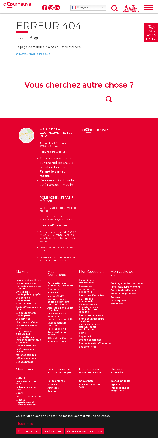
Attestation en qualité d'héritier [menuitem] (60, 308)
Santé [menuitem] (82, 332)
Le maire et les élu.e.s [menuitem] (28, 280)
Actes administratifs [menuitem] (28, 303)
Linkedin (57, 7)
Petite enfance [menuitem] (56, 381)
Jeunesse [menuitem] (53, 387)
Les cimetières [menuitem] (87, 346)
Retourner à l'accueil (36, 54)
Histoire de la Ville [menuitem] (27, 322)
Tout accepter (28, 431)
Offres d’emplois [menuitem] (26, 358)
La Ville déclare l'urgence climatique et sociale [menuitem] (28, 339)
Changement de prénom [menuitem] (56, 324)
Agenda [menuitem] (115, 384)
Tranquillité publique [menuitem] (123, 293)
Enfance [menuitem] (52, 384)
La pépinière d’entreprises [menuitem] (87, 281)
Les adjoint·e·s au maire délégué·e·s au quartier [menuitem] (28, 286)
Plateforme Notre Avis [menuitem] (89, 385)
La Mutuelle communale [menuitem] (86, 300)
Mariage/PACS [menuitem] (55, 296)
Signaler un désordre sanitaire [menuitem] (91, 319)
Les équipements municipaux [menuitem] (26, 314)
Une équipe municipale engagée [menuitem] (28, 293)
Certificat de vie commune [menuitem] (56, 314)
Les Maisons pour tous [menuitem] (26, 382)
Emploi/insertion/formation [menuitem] (95, 343)
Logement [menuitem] (85, 336)
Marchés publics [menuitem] (26, 355)
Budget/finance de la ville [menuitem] (28, 308)
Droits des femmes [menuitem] (90, 339)
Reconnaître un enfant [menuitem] (56, 333)
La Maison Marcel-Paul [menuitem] (26, 388)
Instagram (51, 7)
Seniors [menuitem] (51, 391)
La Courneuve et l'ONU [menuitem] (25, 350)
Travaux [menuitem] (115, 297)
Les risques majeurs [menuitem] (91, 315)
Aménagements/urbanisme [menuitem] (127, 283)
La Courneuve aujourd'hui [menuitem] (24, 332)
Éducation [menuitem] (85, 286)
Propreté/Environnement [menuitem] (125, 286)
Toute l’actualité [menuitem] (120, 381)
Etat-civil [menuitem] (52, 292)
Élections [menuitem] (53, 289)
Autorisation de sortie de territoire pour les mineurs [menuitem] (58, 302)
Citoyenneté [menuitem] (86, 381)
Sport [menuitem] (19, 393)
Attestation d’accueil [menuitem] (60, 338)
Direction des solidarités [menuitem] (87, 290)
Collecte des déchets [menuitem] (123, 290)
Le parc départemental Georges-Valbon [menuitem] (26, 402)
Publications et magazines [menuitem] (120, 389)
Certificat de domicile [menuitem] (60, 319)
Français (80, 7)
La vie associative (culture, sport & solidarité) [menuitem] (89, 327)
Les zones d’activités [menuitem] (91, 295)
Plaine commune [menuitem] (26, 345)
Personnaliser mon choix (85, 431)
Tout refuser (52, 431)
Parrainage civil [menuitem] (56, 328)
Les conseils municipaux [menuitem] (23, 298)
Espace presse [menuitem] (24, 361)
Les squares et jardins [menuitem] (29, 396)
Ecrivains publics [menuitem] (57, 341)
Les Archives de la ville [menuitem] (26, 326)
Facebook (44, 7)
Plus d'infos (24, 424)
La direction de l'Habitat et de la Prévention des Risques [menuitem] (89, 308)
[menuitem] (29, 272)
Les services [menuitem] (23, 318)
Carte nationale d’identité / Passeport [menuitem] (60, 284)
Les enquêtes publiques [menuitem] (119, 301)
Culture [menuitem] (20, 377)
